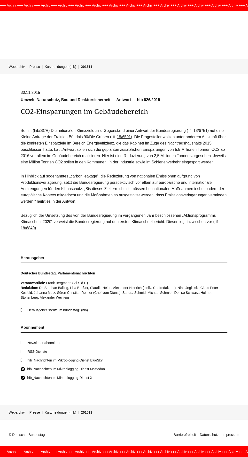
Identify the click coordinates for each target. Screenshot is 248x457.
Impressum (231, 435)
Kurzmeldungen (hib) (60, 67)
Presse (35, 67)
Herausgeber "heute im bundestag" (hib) (57, 310)
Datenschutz (209, 435)
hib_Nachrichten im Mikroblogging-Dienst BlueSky (64, 360)
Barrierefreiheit (185, 435)
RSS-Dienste (37, 351)
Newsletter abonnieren (44, 343)
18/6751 (197, 130)
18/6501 (121, 137)
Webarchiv (17, 67)
